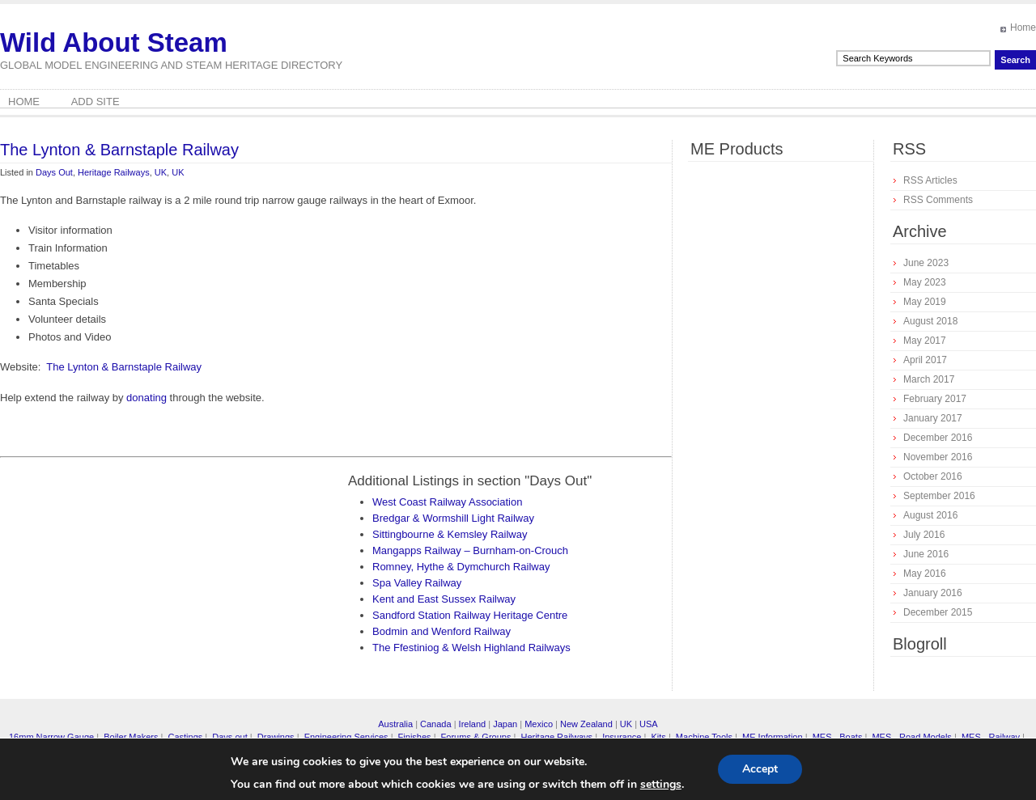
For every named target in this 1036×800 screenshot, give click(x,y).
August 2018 (930, 321)
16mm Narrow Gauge (51, 737)
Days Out (54, 172)
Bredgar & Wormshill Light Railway (453, 518)
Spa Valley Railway (416, 583)
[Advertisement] (136, 585)
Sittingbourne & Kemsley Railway (449, 534)
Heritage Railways (114, 172)
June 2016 (926, 554)
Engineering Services (346, 737)
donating (146, 398)
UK (161, 172)
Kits (658, 737)
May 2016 (924, 573)
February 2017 (934, 398)
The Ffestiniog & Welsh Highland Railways (471, 647)
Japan (505, 724)
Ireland (472, 724)
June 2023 (926, 263)
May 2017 (924, 340)
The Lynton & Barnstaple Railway (119, 150)
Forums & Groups (476, 737)
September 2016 (939, 496)
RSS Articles (930, 180)
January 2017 (932, 418)
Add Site (95, 101)
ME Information (772, 737)
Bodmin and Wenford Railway (441, 631)
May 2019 (924, 301)
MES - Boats (838, 737)
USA (648, 724)
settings (660, 784)
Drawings (276, 737)
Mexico (538, 724)
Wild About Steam (113, 42)
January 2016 (932, 593)
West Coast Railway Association (447, 502)
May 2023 (924, 282)
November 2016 (937, 457)
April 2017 (925, 360)
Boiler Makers (131, 737)
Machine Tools (704, 737)
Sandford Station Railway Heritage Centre (469, 615)
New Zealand (586, 724)
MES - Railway (991, 737)
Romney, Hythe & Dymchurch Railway (461, 567)
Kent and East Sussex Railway (444, 599)
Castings (185, 737)
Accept (760, 769)
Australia (395, 724)
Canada (436, 724)
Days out (229, 737)
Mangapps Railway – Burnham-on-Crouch (470, 550)
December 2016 (937, 437)
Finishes (414, 737)
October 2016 (932, 476)
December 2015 (937, 612)
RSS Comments (938, 199)
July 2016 (924, 534)
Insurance (621, 737)
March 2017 (928, 379)
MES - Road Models (911, 737)
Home (1023, 27)
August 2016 (930, 515)
